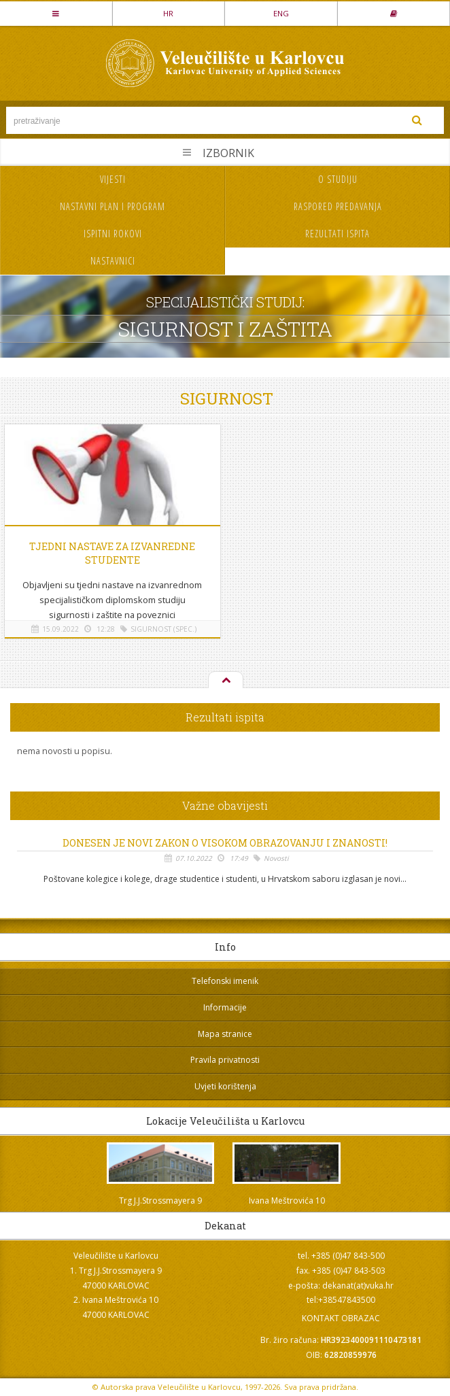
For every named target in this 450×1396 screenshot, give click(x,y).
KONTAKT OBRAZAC (341, 1318)
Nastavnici (112, 260)
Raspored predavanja (338, 206)
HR (168, 13)
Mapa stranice (225, 1034)
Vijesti (113, 179)
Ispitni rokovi (113, 233)
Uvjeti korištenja (225, 1086)
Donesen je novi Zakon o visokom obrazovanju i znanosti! (225, 843)
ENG (281, 13)
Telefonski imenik (225, 981)
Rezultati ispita (337, 233)
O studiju (338, 179)
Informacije (225, 1007)
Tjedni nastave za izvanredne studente (112, 553)
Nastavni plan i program (112, 206)
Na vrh (225, 680)
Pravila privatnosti (225, 1060)
